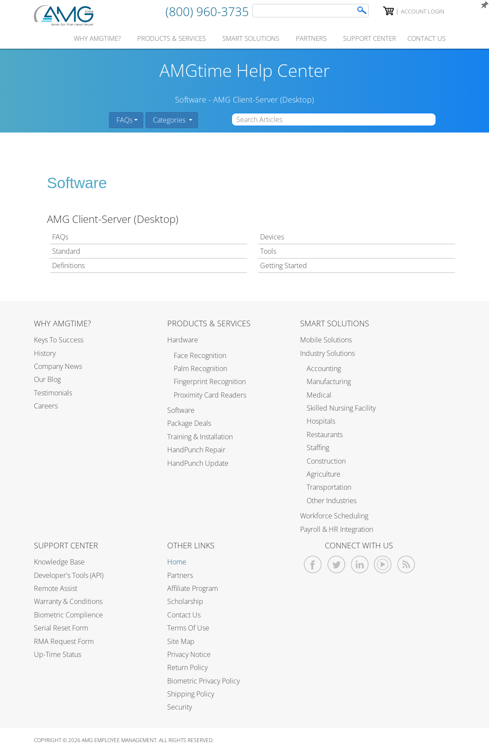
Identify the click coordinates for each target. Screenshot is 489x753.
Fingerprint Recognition (210, 381)
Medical (319, 395)
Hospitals (321, 421)
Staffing (318, 447)
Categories (169, 120)
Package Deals (189, 423)
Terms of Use (188, 628)
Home (176, 562)
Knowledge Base (59, 562)
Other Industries (332, 500)
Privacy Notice (189, 654)
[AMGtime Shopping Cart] (388, 11)
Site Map (181, 641)
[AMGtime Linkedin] (359, 564)
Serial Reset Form (61, 628)
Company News (58, 366)
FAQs (123, 120)
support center (369, 38)
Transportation (329, 487)
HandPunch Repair (196, 449)
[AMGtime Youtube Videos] (382, 564)
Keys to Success (58, 340)
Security (179, 707)
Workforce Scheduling (334, 516)
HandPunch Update (197, 463)
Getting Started (283, 265)
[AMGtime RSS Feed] (406, 564)
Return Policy (187, 667)
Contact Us (184, 615)
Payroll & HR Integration (336, 529)
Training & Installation (200, 436)
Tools (268, 251)
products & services (171, 38)
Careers (46, 406)
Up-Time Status (57, 654)
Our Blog (47, 379)
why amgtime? (97, 38)
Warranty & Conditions (68, 601)
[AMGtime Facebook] (313, 564)
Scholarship (185, 601)
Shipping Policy (190, 694)
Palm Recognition (200, 368)
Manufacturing (329, 381)
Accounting (324, 368)
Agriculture (323, 474)
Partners (180, 575)
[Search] (362, 10)
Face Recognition (200, 355)
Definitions (68, 265)
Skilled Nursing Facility (341, 408)
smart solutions (250, 38)
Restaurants (325, 434)
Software (190, 99)
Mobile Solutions (326, 340)
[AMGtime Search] (310, 10)
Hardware (182, 340)
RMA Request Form (64, 641)
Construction (326, 461)
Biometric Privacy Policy (203, 681)
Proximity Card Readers (210, 395)
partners (311, 38)
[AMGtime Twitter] (336, 564)
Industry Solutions (327, 353)
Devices (272, 237)
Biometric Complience (68, 615)
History (45, 353)
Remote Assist (55, 588)
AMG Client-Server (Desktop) (263, 99)
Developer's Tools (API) (68, 575)
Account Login (422, 11)
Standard (66, 251)
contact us (426, 38)
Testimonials (53, 393)
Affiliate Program (192, 588)
